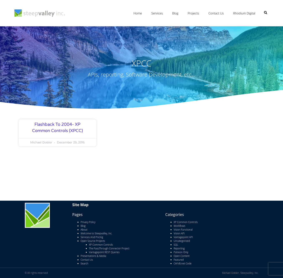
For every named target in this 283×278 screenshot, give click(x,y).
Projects (193, 13)
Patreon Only (181, 252)
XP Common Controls (101, 244)
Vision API (179, 233)
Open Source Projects (93, 240)
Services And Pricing (92, 237)
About (84, 229)
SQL (176, 244)
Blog (175, 13)
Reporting (179, 248)
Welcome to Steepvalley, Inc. (96, 233)
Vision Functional (183, 229)
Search (84, 263)
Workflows (179, 225)
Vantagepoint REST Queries (104, 252)
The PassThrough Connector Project (109, 248)
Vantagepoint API (183, 237)
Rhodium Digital (244, 13)
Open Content (182, 256)
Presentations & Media (93, 256)
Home (137, 13)
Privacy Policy (88, 222)
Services (157, 13)
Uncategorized (182, 240)
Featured (179, 259)
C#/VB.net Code (183, 263)
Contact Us (216, 13)
